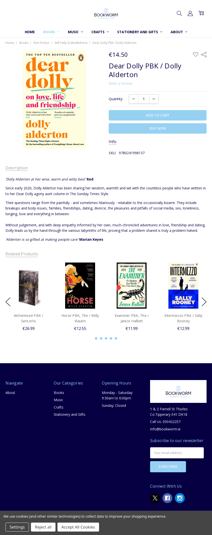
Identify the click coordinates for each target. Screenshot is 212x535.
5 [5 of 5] (115, 338)
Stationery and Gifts (139, 32)
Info (112, 141)
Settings (17, 527)
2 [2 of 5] (101, 338)
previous (8, 301)
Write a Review (120, 84)
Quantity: (116, 98)
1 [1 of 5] (96, 338)
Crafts (100, 32)
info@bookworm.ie (165, 429)
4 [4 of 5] (110, 338)
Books (51, 32)
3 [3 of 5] (106, 338)
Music (75, 32)
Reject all (43, 527)
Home (30, 32)
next (204, 301)
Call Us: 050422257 (165, 421)
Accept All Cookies (78, 527)
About (179, 32)
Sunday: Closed (114, 405)
